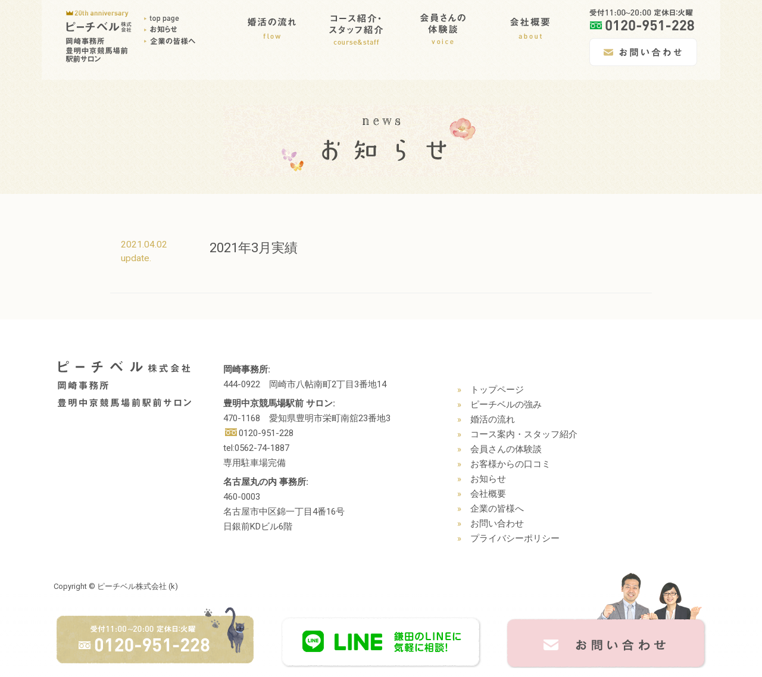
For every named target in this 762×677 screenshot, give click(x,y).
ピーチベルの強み (506, 404)
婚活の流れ (492, 419)
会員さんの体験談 (506, 449)
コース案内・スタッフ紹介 (523, 434)
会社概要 (488, 493)
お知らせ (488, 479)
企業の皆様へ (497, 508)
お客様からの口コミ (510, 464)
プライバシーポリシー (515, 538)
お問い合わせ (497, 523)
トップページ (497, 389)
